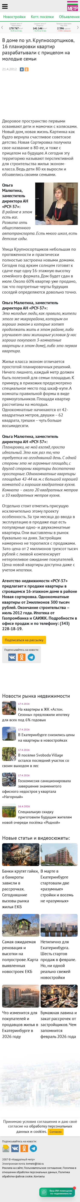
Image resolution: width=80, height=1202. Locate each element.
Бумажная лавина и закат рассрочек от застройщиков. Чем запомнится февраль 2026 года (59, 1024)
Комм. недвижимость (32, 677)
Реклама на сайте (12, 1168)
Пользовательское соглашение (43, 1168)
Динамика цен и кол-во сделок (39, 680)
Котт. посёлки (42, 16)
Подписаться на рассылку (24, 640)
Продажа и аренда (24, 666)
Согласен (56, 1132)
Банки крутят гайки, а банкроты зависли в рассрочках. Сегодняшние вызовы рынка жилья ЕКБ (20, 889)
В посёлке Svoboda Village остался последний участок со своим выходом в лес (35, 760)
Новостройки (14, 16)
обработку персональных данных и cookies (44, 1129)
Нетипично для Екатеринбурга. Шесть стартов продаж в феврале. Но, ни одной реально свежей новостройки (58, 959)
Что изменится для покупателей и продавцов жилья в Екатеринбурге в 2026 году (20, 1024)
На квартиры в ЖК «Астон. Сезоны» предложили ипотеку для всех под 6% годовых (35, 714)
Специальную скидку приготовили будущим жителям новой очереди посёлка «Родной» (37, 817)
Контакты (39, 1176)
